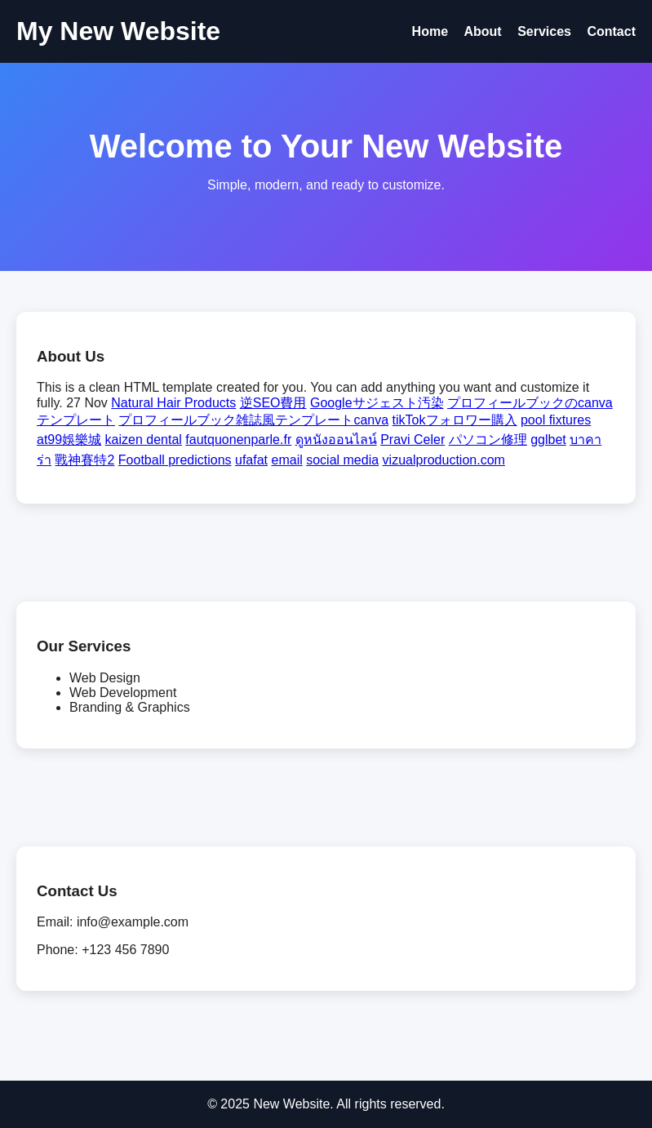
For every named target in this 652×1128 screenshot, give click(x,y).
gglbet (548, 439)
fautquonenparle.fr (238, 439)
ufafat (251, 460)
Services (544, 31)
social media (342, 460)
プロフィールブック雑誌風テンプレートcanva (253, 420)
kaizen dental (143, 439)
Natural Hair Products (173, 403)
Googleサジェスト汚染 (377, 403)
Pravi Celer (412, 439)
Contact (611, 31)
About (482, 31)
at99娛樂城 (69, 439)
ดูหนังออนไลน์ (336, 439)
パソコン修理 (488, 439)
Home (430, 31)
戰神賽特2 (84, 460)
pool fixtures (556, 420)
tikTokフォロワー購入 (455, 420)
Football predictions (175, 460)
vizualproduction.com (444, 460)
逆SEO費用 (273, 403)
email (287, 460)
